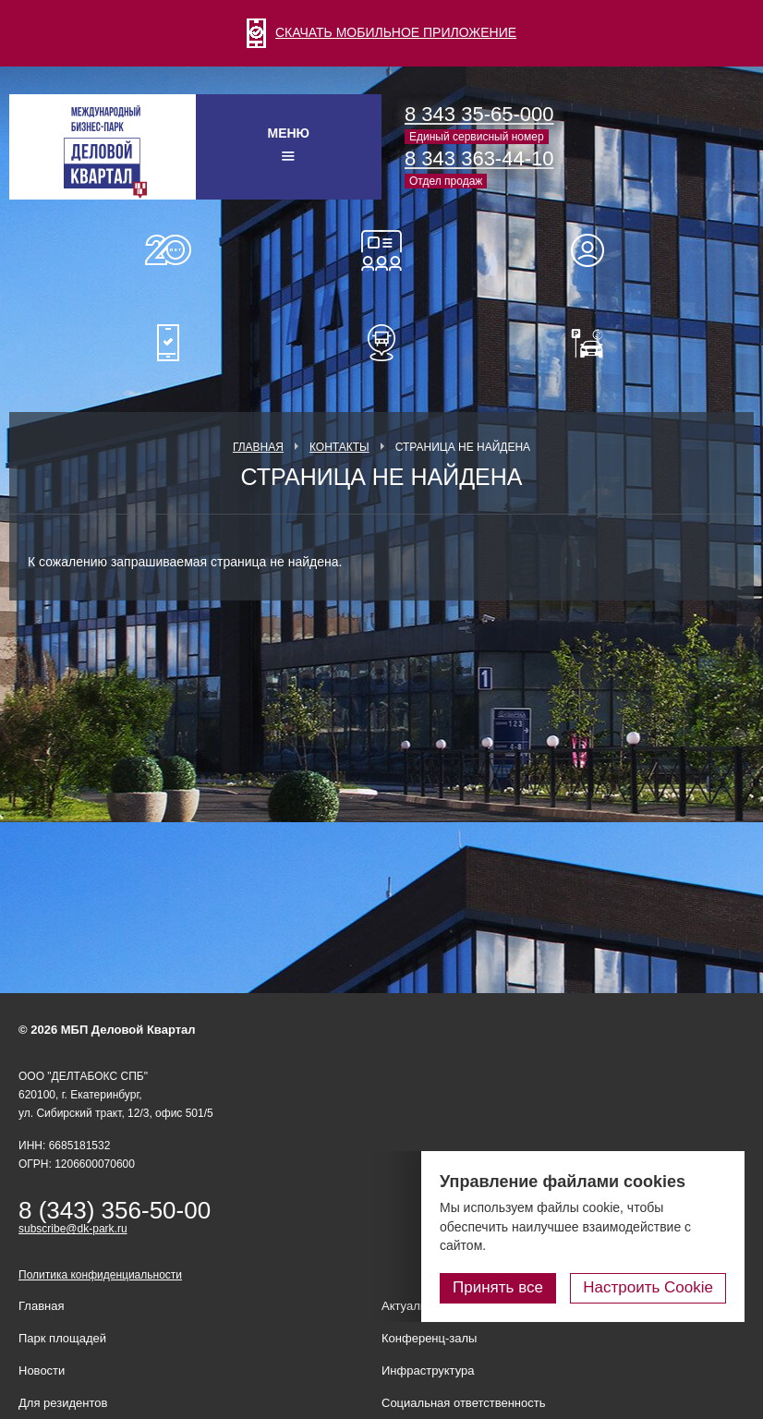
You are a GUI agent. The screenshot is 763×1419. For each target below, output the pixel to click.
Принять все (498, 1287)
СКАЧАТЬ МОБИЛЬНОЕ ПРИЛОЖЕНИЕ (381, 32)
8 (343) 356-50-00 (114, 1210)
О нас (168, 250)
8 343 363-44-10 (479, 158)
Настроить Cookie (648, 1287)
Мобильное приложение (168, 342)
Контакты (339, 447)
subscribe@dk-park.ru (72, 1228)
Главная (258, 447)
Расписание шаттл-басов (381, 342)
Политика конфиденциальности (100, 1274)
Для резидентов (595, 250)
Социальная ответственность (464, 1403)
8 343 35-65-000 (479, 114)
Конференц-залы (381, 250)
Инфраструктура (428, 1370)
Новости (41, 1370)
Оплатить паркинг (595, 342)
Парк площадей (62, 1338)
